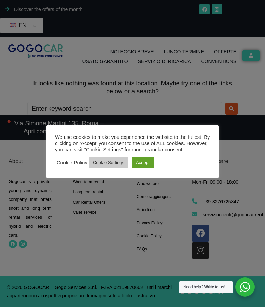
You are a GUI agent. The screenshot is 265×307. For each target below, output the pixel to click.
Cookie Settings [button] (108, 162)
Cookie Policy (72, 162)
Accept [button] (143, 162)
